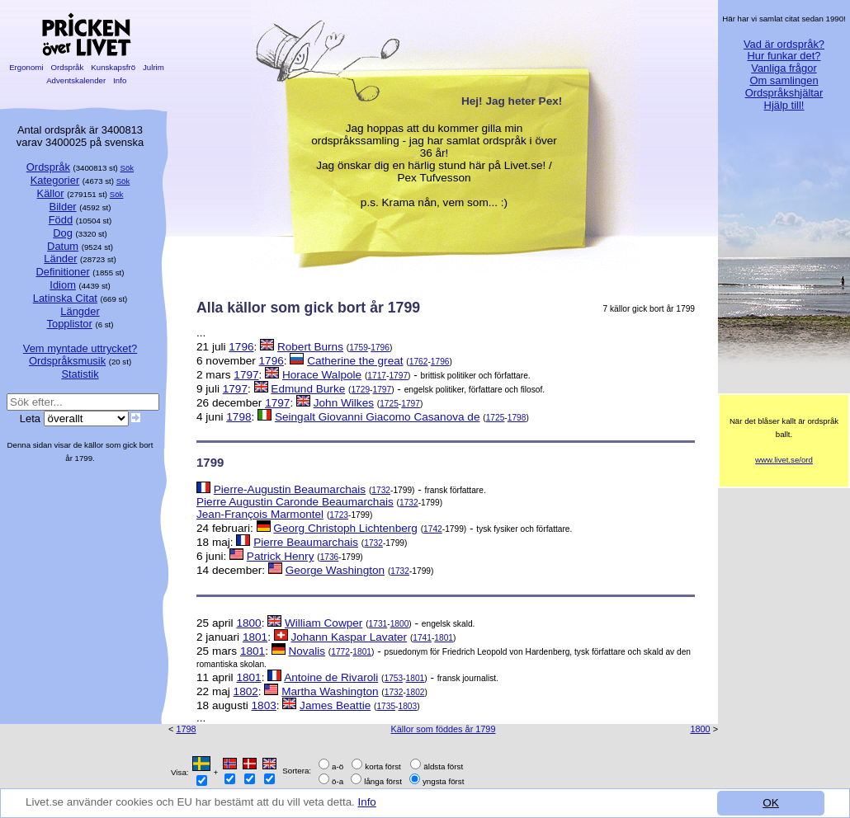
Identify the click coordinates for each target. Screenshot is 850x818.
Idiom (63, 285)
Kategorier (55, 180)
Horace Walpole (321, 375)
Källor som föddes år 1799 (443, 729)
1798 (238, 417)
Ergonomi (26, 67)
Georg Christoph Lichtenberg (345, 528)
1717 (376, 375)
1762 (418, 361)
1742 (432, 529)
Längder (79, 311)
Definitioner (62, 272)
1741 (422, 637)
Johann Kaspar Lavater (349, 637)
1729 (360, 389)
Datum (62, 246)
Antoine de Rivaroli (331, 677)
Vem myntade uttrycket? (80, 348)
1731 (378, 623)
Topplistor (69, 323)
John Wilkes (344, 403)
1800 (248, 623)
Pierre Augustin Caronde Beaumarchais (295, 502)
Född (61, 220)
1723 (338, 514)
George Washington (335, 570)
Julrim (153, 67)
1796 (241, 347)
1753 (394, 678)
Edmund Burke (308, 389)
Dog (63, 233)
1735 (385, 706)
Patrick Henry (280, 556)
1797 (246, 375)
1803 (264, 705)
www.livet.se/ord (784, 459)
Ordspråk (67, 67)
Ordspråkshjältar (784, 93)
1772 (340, 651)
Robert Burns (310, 347)
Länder (60, 258)
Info (373, 802)
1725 (389, 403)
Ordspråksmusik (67, 361)
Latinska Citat (65, 298)
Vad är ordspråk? (784, 44)
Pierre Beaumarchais (305, 542)
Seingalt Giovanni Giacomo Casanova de (377, 417)
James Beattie (335, 705)
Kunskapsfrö (113, 67)
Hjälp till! (784, 105)
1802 (246, 691)
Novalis (306, 651)
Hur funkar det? (784, 55)
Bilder (63, 206)
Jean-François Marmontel (259, 514)
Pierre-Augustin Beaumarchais (290, 489)
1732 (380, 490)
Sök (127, 167)
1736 (329, 557)
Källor (50, 193)
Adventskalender (76, 80)
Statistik (79, 374)
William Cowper (323, 623)
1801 (255, 637)
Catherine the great (355, 361)
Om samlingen (783, 80)
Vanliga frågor (783, 68)
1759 (358, 347)
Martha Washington (329, 691)
